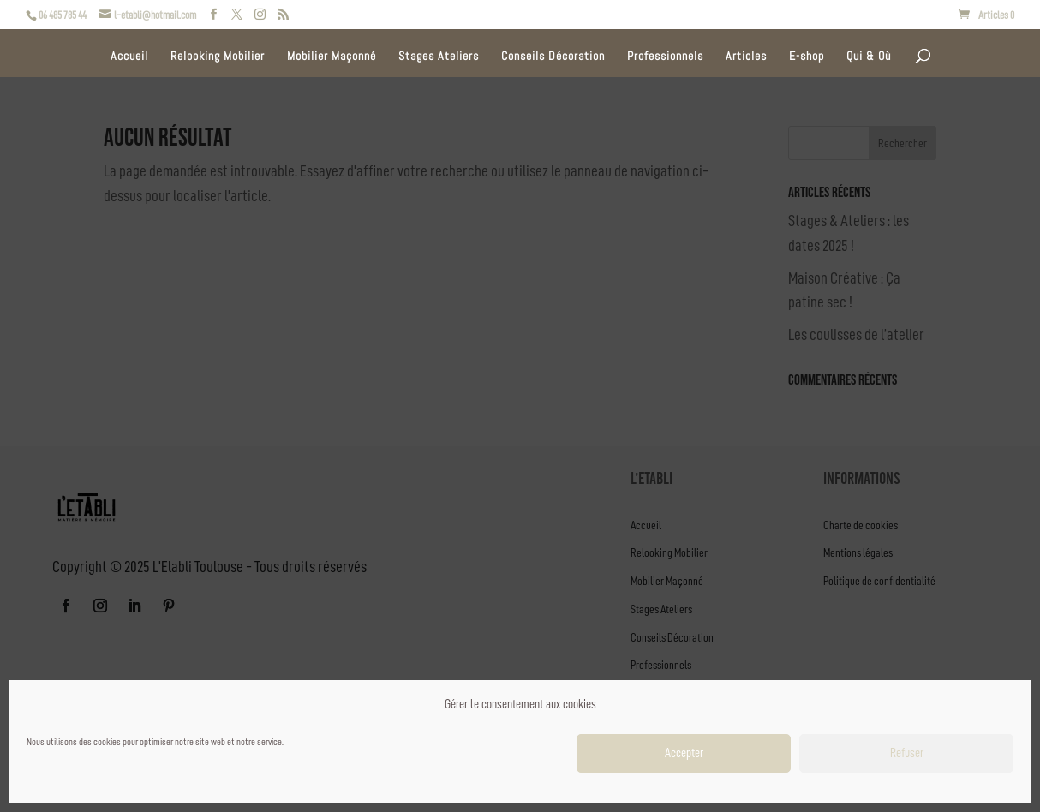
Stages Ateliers (438, 56)
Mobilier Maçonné (331, 56)
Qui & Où (868, 56)
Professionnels (665, 56)
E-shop (806, 56)
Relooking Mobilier (217, 56)
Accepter (684, 753)
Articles (746, 56)
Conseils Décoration (553, 56)
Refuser (906, 753)
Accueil (129, 56)
